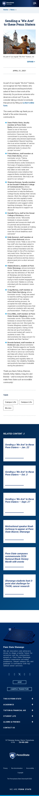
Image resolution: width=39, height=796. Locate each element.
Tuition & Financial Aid (14, 710)
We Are (8, 408)
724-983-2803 (23, 742)
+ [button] (32, 698)
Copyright (20, 772)
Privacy (5, 768)
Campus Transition (19, 689)
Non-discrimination (17, 768)
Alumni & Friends (11, 722)
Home (5, 10)
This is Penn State (12, 699)
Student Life (9, 716)
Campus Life (10, 402)
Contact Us (9, 728)
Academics (8, 705)
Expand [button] (30, 62)
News (12, 10)
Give (19, 682)
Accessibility (30, 768)
